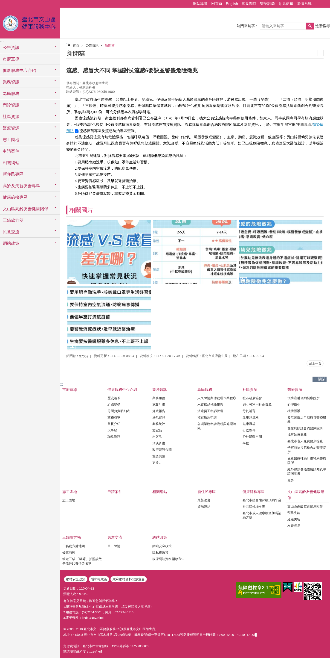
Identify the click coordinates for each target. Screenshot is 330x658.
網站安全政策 (162, 546)
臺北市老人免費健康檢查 (305, 441)
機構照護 (293, 411)
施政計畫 (158, 404)
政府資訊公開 (162, 449)
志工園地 (69, 492)
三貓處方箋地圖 (73, 546)
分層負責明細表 (118, 411)
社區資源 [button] (11, 116)
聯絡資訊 (113, 437)
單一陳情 (113, 546)
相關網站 (11, 162)
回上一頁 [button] (315, 363)
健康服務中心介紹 (122, 390)
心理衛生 (293, 404)
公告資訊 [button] (11, 47)
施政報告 (158, 411)
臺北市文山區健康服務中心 (30, 22)
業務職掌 (113, 417)
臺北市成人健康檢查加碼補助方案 (262, 515)
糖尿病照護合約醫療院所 (305, 428)
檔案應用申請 (207, 417)
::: (4, 3)
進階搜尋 (322, 26)
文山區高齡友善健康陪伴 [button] (25, 209)
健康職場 (249, 424)
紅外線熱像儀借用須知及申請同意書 (306, 471)
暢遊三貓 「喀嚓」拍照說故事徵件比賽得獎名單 (82, 561)
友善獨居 (293, 526)
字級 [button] (324, 4)
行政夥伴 (249, 430)
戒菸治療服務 (297, 435)
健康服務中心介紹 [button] (19, 70)
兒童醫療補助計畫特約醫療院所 (306, 461)
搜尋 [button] (310, 26)
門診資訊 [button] (11, 105)
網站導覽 (200, 4)
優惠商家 (68, 552)
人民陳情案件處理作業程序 (216, 398)
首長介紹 (113, 424)
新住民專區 (206, 492)
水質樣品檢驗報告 (210, 404)
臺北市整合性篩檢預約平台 (262, 500)
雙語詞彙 (267, 4)
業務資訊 (159, 390)
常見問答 (249, 4)
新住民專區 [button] (13, 174)
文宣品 (157, 430)
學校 (246, 443)
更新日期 (69, 588)
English (232, 4)
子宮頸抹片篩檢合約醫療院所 (306, 450)
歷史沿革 (113, 398)
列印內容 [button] (321, 53)
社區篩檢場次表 (254, 506)
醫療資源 (294, 390)
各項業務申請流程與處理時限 (216, 426)
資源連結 (203, 506)
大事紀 (112, 430)
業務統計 (158, 424)
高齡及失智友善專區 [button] (21, 185)
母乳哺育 (249, 411)
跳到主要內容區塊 (2, 2)
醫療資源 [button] (11, 128)
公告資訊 (92, 45)
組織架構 (113, 404)
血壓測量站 (251, 417)
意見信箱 (285, 4)
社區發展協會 (252, 398)
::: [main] (67, 44)
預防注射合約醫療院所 (303, 398)
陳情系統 (304, 4)
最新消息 (203, 500)
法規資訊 (158, 417)
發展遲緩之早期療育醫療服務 (306, 420)
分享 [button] (317, 4)
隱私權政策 (160, 552)
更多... (157, 462)
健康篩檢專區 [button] (15, 197)
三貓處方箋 (71, 537)
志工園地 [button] (11, 139)
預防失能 (293, 513)
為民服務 (204, 390)
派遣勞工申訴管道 (210, 411)
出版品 (157, 437)
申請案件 (11, 151)
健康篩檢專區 (254, 492)
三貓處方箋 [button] (13, 220)
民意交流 (114, 537)
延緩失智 (293, 519)
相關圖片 (81, 210)
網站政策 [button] (11, 243)
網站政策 (159, 537)
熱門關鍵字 (246, 26)
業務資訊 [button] (11, 82)
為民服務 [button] (11, 93)
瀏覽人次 (69, 594)
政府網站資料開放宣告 (168, 559)
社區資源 (250, 390)
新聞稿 (110, 45)
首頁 (76, 45)
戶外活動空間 (252, 437)
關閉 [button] (321, 379)
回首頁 (216, 4)
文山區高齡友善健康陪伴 (305, 495)
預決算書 (158, 443)
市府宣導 (11, 59)
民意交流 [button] (11, 232)
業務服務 (158, 398)
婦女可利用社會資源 (257, 404)
